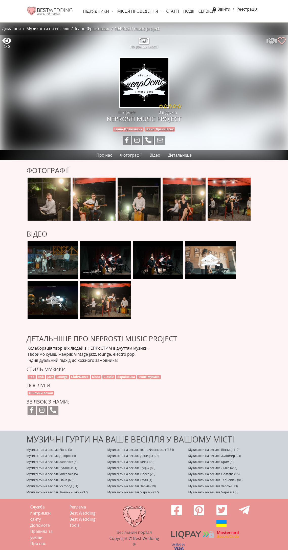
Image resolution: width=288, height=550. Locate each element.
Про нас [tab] (104, 155)
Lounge (62, 377)
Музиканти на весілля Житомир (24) (214, 456)
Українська (126, 377)
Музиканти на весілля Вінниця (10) (213, 450)
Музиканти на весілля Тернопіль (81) (215, 480)
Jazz (50, 377)
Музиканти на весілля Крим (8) (210, 462)
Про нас (38, 543)
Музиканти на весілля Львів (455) (212, 468)
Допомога (40, 525)
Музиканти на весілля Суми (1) (129, 480)
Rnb (41, 377)
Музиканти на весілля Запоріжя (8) (52, 462)
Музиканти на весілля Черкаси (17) (133, 492)
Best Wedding (83, 513)
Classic (109, 377)
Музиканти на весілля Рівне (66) (50, 480)
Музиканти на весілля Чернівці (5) (213, 492)
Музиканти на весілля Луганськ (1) (52, 468)
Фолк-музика (149, 377)
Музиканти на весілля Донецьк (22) (133, 456)
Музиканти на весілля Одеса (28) (131, 474)
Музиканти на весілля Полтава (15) (213, 474)
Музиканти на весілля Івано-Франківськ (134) (140, 450)
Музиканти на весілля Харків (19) (131, 486)
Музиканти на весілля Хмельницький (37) (57, 492)
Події (188, 11)
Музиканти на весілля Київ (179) (130, 462)
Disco (96, 377)
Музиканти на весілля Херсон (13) (213, 486)
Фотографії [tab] (131, 155)
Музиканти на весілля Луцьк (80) (131, 468)
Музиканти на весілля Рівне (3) (49, 450)
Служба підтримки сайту (40, 513)
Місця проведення (138, 11)
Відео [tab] (155, 155)
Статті (172, 11)
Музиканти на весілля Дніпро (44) (51, 456)
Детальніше (180, 155)
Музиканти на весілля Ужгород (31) (52, 486)
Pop (31, 377)
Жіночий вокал (41, 393)
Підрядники (96, 11)
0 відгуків (168, 112)
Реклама (78, 507)
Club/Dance (79, 377)
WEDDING (55, 10)
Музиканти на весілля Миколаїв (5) (52, 474)
